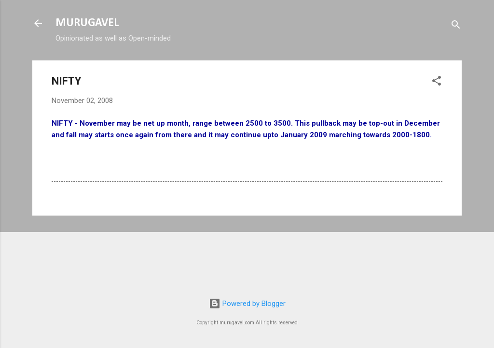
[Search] (456, 26)
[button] (436, 82)
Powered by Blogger (247, 303)
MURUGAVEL (87, 23)
